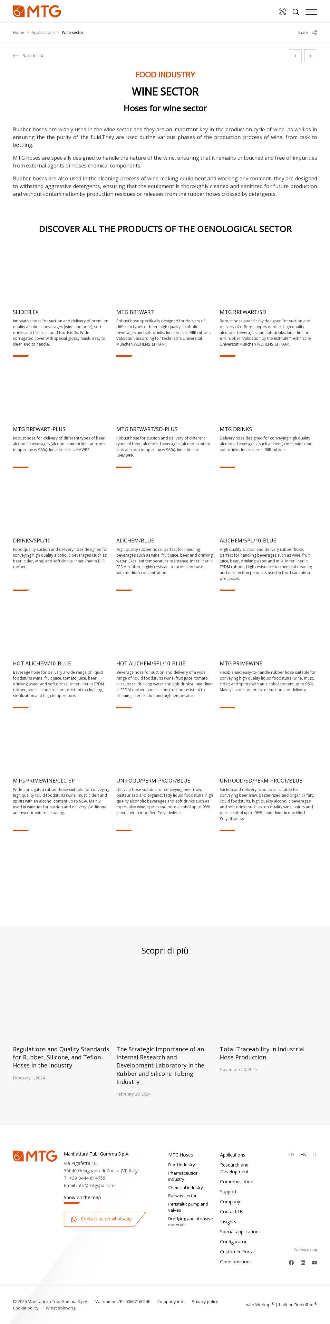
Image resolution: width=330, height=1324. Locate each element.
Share (307, 32)
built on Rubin (298, 1305)
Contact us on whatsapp (101, 1219)
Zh (291, 1154)
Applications (43, 32)
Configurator (233, 1241)
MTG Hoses (180, 1155)
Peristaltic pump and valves (188, 1207)
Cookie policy (26, 1308)
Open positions (236, 1261)
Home (18, 32)
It (315, 1154)
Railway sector (182, 1195)
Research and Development (234, 1168)
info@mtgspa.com (95, 1185)
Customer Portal (237, 1251)
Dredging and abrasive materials (190, 1222)
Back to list (28, 56)
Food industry (181, 1164)
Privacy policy (205, 1301)
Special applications (240, 1231)
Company (230, 1201)
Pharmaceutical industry (183, 1176)
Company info (171, 1301)
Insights (228, 1221)
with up (260, 1305)
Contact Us (231, 1211)
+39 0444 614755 (87, 1178)
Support (228, 1191)
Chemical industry (185, 1187)
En (303, 1154)
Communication (236, 1181)
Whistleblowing (60, 1308)
